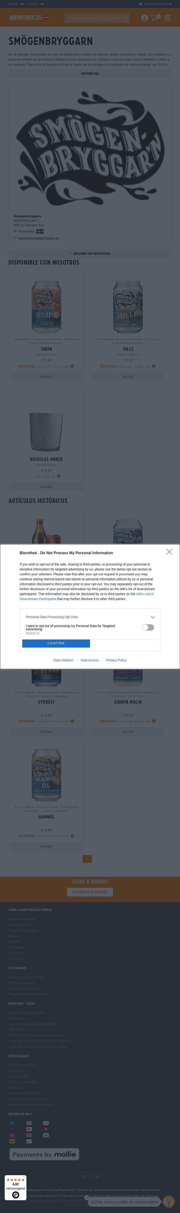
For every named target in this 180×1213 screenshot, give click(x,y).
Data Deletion (63, 660)
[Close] (170, 553)
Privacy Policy (116, 660)
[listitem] (90, 617)
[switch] (148, 627)
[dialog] (90, 606)
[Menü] (23, 1178)
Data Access (90, 660)
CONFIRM (56, 643)
